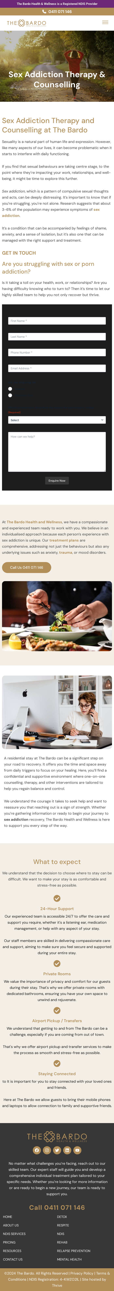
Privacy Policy (81, 1273)
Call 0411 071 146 (57, 1207)
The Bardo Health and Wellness (34, 522)
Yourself (20, 389)
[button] (105, 22)
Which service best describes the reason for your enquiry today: (51, 410)
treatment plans (64, 540)
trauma (65, 552)
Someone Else (24, 395)
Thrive (57, 1285)
